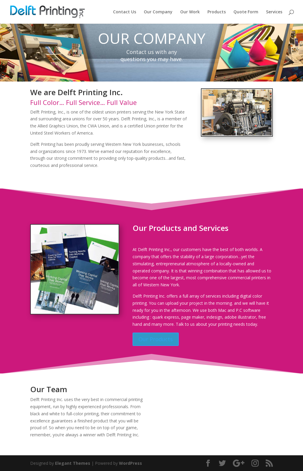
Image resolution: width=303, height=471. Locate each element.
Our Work (190, 12)
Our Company (158, 12)
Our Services (54, 181)
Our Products (155, 339)
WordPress (130, 463)
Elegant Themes (72, 463)
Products (216, 12)
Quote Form (245, 12)
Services (274, 12)
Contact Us (124, 12)
